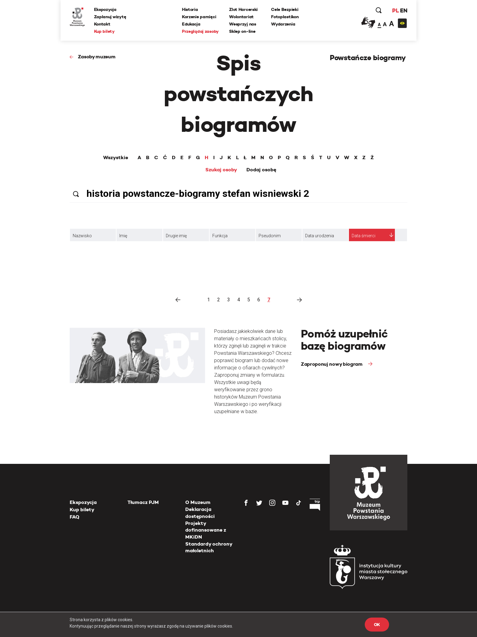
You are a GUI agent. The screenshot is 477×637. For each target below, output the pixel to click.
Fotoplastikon (284, 16)
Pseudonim (270, 235)
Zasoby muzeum (97, 56)
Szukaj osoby (221, 169)
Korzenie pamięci (199, 16)
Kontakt (102, 24)
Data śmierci (363, 235)
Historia (190, 9)
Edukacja (191, 24)
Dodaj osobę (261, 169)
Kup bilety (104, 31)
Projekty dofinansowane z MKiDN (205, 530)
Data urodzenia (319, 235)
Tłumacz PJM (143, 502)
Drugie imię (176, 235)
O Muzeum (198, 502)
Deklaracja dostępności (200, 512)
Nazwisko (82, 235)
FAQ (74, 517)
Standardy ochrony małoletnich (208, 547)
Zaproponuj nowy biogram (332, 364)
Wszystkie (115, 157)
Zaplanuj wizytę (110, 16)
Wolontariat (241, 16)
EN (403, 10)
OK (377, 624)
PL (395, 10)
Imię (123, 235)
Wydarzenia (283, 24)
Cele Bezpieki (284, 9)
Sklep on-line (242, 31)
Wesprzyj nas (242, 24)
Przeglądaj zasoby (200, 31)
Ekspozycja (105, 9)
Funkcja (220, 235)
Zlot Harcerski (243, 9)
